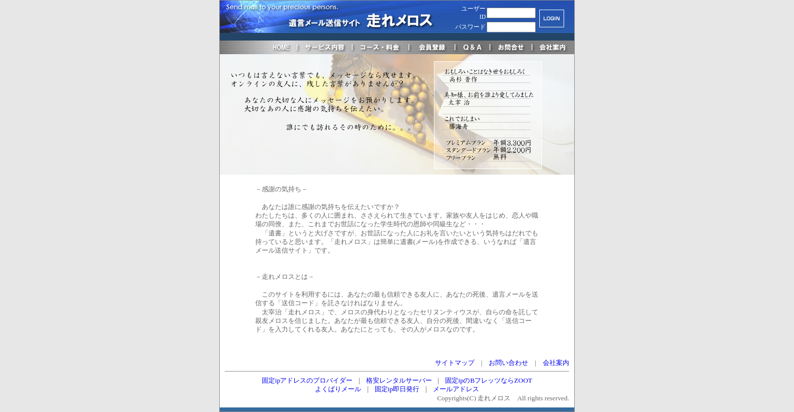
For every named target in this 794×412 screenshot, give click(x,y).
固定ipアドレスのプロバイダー (307, 380)
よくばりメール (338, 389)
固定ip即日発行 (397, 389)
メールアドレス (456, 389)
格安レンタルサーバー (399, 380)
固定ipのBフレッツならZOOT (488, 380)
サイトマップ (454, 362)
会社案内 (556, 362)
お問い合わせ (508, 362)
